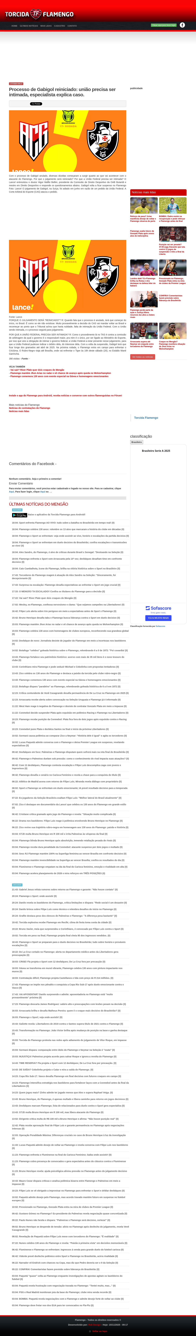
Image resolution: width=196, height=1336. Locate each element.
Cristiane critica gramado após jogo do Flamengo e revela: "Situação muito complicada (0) (64, 814)
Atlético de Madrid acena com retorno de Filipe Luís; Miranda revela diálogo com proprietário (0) (67, 781)
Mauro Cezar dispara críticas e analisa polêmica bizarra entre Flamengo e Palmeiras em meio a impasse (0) (66, 1182)
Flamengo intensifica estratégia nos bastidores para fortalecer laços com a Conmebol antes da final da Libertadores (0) (70, 1084)
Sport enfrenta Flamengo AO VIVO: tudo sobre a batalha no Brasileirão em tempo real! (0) (63, 522)
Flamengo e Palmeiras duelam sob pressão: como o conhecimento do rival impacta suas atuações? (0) (70, 758)
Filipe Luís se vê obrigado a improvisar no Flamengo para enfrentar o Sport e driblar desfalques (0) (68, 1190)
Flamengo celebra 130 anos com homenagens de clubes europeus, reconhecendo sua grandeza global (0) (70, 632)
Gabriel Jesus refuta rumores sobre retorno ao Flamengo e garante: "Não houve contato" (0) (65, 889)
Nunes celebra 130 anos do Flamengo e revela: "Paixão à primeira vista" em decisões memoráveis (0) (69, 1243)
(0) (58, 591)
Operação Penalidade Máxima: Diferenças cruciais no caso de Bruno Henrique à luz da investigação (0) (69, 1137)
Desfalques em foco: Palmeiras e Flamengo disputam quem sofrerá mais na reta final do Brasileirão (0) (70, 752)
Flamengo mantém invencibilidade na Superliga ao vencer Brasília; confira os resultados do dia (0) (68, 860)
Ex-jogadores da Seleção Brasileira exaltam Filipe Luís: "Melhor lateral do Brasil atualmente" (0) (66, 798)
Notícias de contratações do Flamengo (29, 408)
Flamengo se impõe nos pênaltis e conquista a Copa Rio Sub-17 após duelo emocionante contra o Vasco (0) (68, 986)
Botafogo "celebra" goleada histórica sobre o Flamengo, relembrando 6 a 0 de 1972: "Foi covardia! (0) (70, 650)
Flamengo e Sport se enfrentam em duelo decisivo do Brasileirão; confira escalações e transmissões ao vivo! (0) (69, 544)
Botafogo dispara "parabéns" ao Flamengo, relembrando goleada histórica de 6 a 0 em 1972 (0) (66, 686)
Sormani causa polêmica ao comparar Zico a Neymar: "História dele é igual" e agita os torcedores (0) (69, 735)
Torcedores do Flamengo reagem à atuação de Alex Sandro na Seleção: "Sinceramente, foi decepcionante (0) (64, 577)
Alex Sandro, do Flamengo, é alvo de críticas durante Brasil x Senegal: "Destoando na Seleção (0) (67, 552)
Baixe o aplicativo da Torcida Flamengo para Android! (56, 514)
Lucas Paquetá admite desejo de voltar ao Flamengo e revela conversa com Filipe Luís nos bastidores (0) (70, 1146)
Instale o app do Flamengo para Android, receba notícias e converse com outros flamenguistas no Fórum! (65, 395)
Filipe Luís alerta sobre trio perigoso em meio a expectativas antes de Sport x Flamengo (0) (64, 611)
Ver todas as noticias (142, 357)
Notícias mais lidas (19, 411)
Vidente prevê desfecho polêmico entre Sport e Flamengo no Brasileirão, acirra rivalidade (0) (65, 1256)
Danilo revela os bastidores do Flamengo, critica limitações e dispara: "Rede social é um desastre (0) (69, 902)
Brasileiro (137, 442)
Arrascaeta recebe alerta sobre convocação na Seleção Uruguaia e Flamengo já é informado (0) (66, 699)
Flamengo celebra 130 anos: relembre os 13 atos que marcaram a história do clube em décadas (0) (68, 529)
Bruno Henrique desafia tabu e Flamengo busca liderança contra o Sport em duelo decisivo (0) (66, 617)
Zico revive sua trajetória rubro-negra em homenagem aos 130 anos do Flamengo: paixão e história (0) (70, 827)
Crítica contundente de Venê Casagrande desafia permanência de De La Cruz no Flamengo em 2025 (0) (70, 693)
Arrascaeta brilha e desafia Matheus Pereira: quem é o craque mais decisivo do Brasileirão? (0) (66, 1010)
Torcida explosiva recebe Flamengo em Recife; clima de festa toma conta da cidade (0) (61, 922)
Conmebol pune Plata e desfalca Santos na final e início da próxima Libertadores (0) (60, 729)
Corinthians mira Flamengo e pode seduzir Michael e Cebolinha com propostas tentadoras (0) (65, 667)
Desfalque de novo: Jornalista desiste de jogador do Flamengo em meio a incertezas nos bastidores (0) (69, 642)
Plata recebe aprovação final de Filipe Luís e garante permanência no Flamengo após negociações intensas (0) (68, 1127)
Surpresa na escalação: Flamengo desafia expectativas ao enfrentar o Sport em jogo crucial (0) (66, 585)
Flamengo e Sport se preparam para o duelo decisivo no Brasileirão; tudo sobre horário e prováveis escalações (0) (69, 944)
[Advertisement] (135, 15)
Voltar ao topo (98, 1331)
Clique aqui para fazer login (163, 25)
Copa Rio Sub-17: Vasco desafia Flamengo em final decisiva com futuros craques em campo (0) (66, 1076)
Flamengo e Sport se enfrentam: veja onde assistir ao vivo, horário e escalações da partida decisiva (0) (70, 536)
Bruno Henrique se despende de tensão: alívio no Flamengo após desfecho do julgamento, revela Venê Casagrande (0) (70, 1228)
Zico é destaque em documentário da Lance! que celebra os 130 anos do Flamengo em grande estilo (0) (69, 806)
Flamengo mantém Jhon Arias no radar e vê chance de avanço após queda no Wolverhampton (60, 373)
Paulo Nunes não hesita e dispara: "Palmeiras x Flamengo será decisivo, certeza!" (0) (61, 1220)
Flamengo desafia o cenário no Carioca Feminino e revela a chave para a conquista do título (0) (66, 775)
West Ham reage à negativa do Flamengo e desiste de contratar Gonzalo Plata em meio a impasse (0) (69, 706)
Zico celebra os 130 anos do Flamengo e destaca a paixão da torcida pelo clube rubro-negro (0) (66, 673)
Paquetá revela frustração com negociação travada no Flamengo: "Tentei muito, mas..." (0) (64, 1285)
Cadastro (59, 26)
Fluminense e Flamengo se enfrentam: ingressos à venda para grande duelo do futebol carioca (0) (68, 1249)
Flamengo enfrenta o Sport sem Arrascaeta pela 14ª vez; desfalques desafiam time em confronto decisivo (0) (67, 560)
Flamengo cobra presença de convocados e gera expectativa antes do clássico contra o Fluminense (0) (69, 1163)
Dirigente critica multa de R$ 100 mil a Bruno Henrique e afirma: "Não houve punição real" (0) (65, 1119)
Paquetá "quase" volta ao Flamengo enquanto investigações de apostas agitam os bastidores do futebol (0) (67, 1277)
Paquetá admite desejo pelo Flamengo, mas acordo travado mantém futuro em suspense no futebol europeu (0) (68, 1199)
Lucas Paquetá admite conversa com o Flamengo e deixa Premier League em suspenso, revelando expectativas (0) (68, 744)
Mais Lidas (45, 26)
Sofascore (160, 626)
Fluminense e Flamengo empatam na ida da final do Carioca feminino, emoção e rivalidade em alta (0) (70, 867)
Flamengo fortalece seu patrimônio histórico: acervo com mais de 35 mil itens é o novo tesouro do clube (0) (68, 659)
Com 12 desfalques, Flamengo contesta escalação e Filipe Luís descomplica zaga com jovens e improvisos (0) (66, 767)
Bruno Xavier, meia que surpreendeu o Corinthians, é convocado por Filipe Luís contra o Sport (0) (68, 929)
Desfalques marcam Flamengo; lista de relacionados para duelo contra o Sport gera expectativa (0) (68, 1105)
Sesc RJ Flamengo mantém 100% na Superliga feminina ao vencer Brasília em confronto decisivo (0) (69, 853)
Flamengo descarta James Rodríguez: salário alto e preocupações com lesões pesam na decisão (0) (69, 1004)
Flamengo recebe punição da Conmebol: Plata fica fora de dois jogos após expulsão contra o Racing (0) (69, 721)
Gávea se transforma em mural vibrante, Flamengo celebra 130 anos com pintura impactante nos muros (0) (67, 970)
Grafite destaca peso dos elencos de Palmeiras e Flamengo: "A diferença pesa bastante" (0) (64, 916)
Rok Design (94, 1325)
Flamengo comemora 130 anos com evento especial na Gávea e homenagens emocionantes (59, 376)
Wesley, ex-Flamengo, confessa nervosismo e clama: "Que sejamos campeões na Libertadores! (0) (68, 604)
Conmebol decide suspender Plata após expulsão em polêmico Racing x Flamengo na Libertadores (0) (70, 713)
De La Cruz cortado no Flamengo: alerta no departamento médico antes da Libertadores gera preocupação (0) (65, 953)
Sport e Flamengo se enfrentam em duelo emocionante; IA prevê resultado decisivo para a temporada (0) (70, 790)
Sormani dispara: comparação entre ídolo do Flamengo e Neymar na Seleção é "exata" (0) (63, 1050)
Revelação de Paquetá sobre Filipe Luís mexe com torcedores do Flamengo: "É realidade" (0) (65, 1236)
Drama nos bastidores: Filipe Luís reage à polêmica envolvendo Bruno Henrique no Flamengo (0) (67, 821)
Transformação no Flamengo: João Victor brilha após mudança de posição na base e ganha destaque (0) (69, 1032)
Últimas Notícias (29, 26)
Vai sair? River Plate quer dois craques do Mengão (37, 370)
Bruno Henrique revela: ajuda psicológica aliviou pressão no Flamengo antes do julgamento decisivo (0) (69, 1173)
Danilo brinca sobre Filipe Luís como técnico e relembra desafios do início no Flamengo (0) (64, 909)
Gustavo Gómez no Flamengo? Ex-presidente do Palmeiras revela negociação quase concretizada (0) (69, 1213)
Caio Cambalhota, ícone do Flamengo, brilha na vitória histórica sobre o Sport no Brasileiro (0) (66, 568)
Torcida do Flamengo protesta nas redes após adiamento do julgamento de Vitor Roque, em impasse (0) (69, 1042)
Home (14, 26)
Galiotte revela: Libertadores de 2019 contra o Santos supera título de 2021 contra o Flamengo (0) (67, 1024)
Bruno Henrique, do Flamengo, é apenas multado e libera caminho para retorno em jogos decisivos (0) (70, 1099)
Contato (72, 26)
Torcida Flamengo (146, 417)
